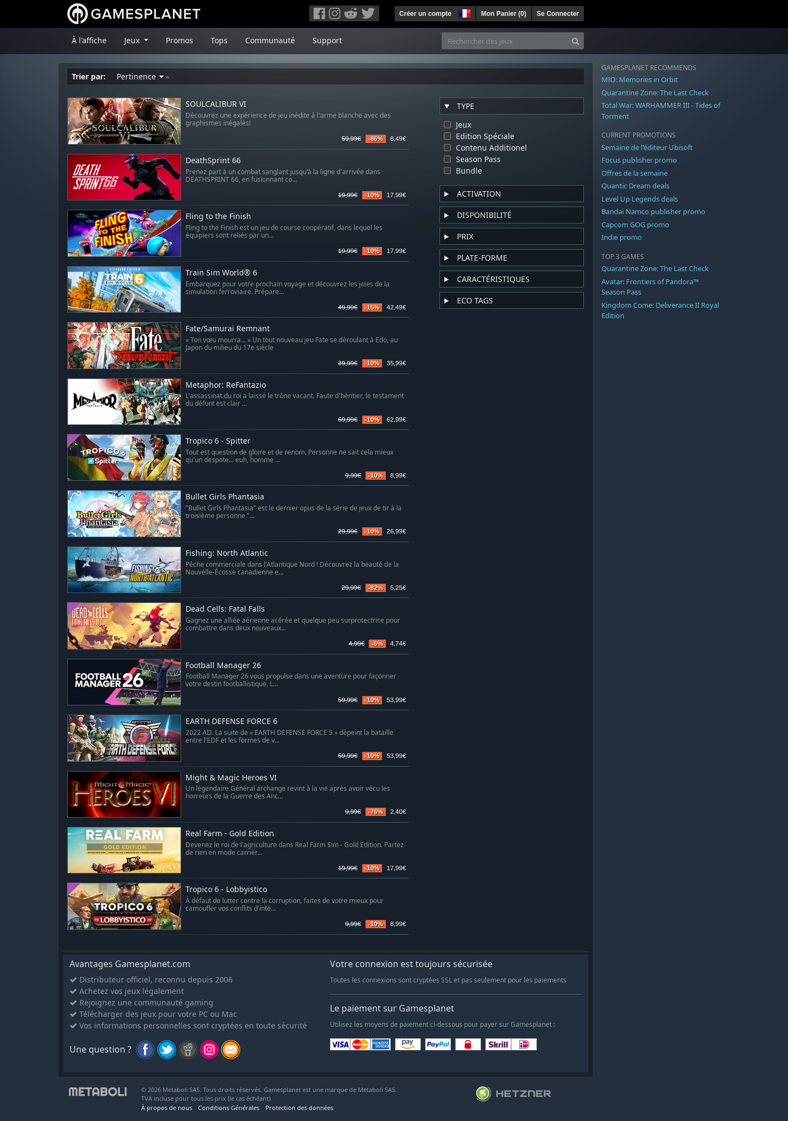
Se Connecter (558, 14)
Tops (219, 40)
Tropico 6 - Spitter (218, 441)
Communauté (270, 40)
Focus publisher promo (639, 160)
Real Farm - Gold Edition (230, 833)
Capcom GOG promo (635, 224)
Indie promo (621, 237)
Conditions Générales (228, 1107)
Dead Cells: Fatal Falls (225, 609)
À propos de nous (166, 1107)
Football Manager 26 (223, 665)
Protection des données (299, 1107)
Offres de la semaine (634, 173)
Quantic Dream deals (635, 186)
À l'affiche (89, 40)
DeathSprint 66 (213, 160)
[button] (463, 12)
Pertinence (143, 76)
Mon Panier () (503, 14)
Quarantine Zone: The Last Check (655, 92)
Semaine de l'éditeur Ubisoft (647, 147)
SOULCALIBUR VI (216, 104)
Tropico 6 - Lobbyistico (226, 889)
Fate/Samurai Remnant (228, 329)
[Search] (575, 40)
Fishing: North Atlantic (227, 553)
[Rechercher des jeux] (504, 40)
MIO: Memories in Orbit (639, 79)
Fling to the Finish (218, 216)
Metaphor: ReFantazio (226, 385)
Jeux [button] (133, 40)
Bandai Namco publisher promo (653, 211)
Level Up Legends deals (639, 199)
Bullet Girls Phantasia (225, 497)
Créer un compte (425, 14)
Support (327, 40)
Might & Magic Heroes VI (231, 778)
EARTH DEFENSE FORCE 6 (231, 721)
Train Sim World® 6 (221, 273)
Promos (179, 40)
